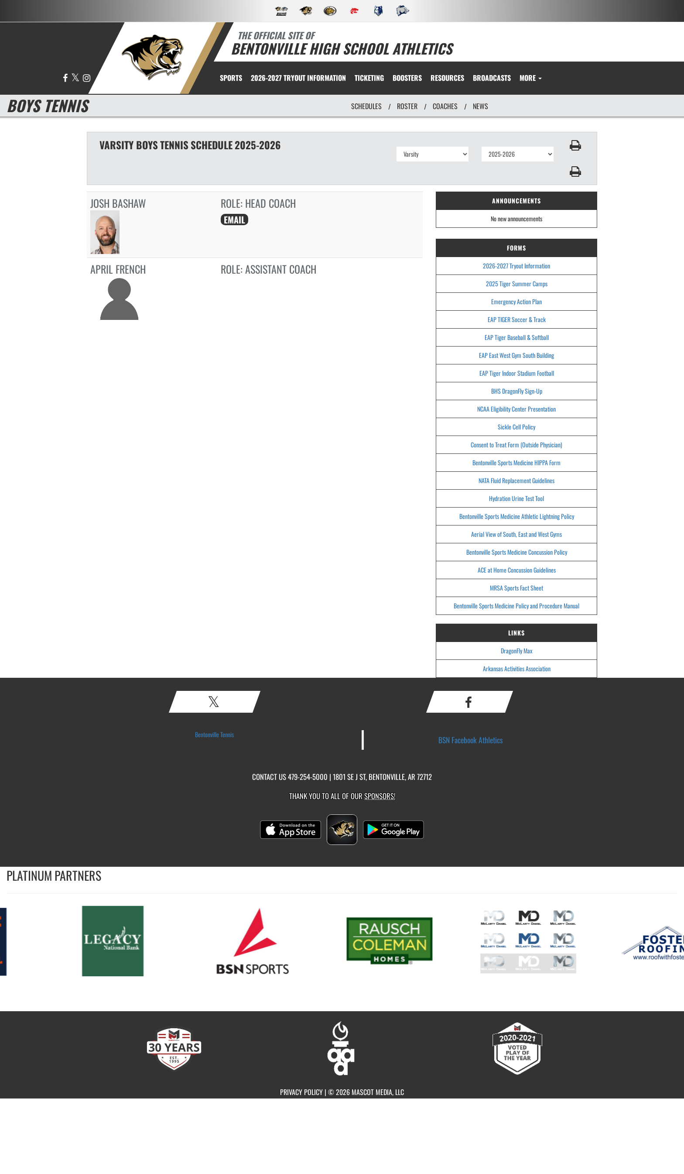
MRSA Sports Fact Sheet (516, 587)
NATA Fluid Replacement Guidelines (516, 480)
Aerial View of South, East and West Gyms (516, 534)
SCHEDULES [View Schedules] (366, 106)
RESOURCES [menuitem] (447, 77)
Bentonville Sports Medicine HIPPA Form (516, 462)
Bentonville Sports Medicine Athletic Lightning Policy (516, 516)
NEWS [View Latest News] (480, 106)
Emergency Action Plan (516, 301)
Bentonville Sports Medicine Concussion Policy (516, 551)
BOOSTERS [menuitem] (407, 77)
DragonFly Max (516, 650)
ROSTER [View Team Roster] (407, 106)
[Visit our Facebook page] (66, 78)
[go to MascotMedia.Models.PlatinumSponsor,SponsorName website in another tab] (126, 940)
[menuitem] (298, 78)
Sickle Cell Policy (516, 426)
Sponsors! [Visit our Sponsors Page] (379, 795)
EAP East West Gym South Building (516, 355)
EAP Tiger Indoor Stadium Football (516, 373)
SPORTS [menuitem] (231, 77)
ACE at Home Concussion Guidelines (517, 569)
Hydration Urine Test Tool (516, 498)
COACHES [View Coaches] (445, 106)
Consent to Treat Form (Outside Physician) (516, 444)
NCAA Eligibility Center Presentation (516, 408)
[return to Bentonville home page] (152, 57)
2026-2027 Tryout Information (516, 265)
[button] (575, 145)
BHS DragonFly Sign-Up (516, 390)
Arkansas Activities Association (517, 668)
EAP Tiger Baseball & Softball (517, 337)
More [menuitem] (531, 77)
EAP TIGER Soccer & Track (517, 319)
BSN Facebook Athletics (470, 739)
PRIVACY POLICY (301, 1092)
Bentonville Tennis (214, 734)
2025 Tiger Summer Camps (516, 283)
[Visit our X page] (76, 78)
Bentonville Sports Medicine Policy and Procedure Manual (516, 605)
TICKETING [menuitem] (369, 77)
